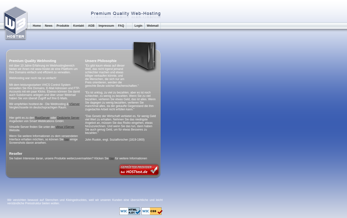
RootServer (42, 117)
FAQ (121, 25)
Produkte (63, 25)
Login (138, 25)
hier (66, 139)
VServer (74, 104)
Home (37, 25)
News (48, 25)
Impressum (106, 25)
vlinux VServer (65, 127)
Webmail (153, 25)
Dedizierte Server (68, 117)
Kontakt (78, 25)
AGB (91, 25)
